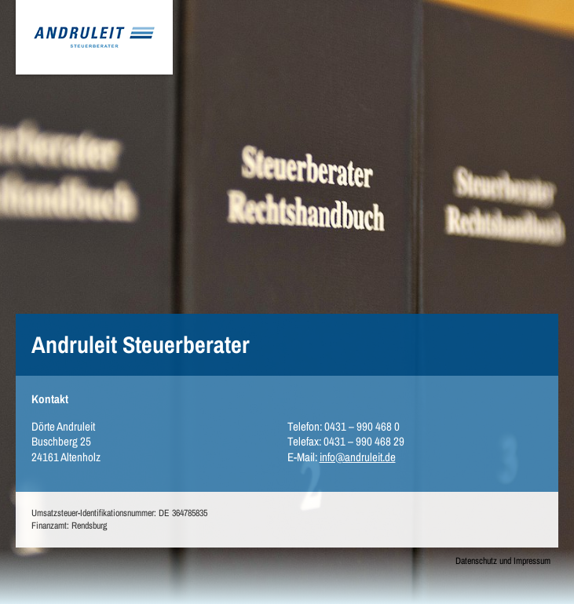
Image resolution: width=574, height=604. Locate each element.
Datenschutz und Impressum (502, 561)
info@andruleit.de (358, 457)
